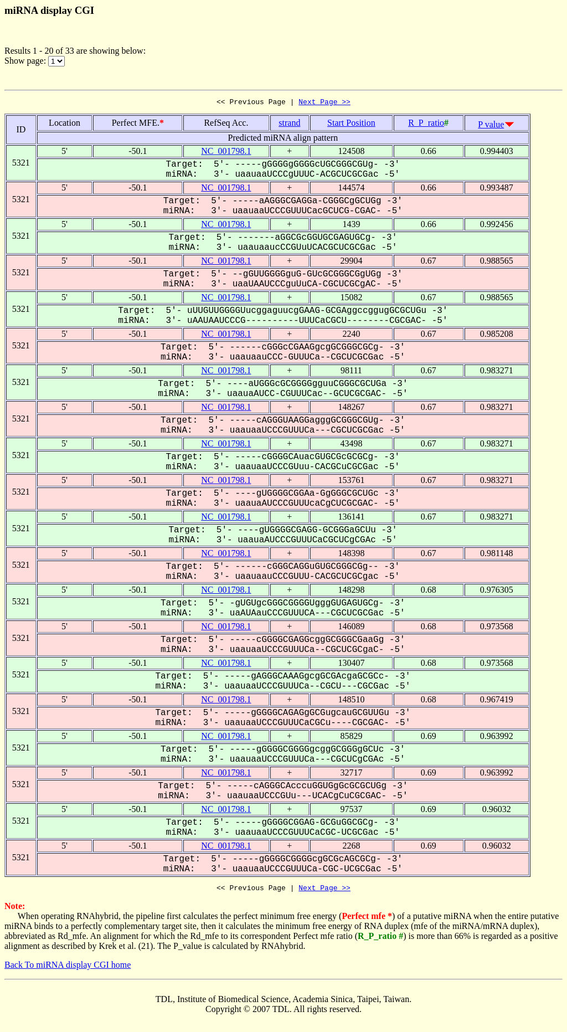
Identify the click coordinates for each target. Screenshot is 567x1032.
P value (491, 126)
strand (289, 124)
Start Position (351, 124)
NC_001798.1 (226, 152)
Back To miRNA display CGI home (67, 968)
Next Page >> (324, 103)
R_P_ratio (426, 124)
